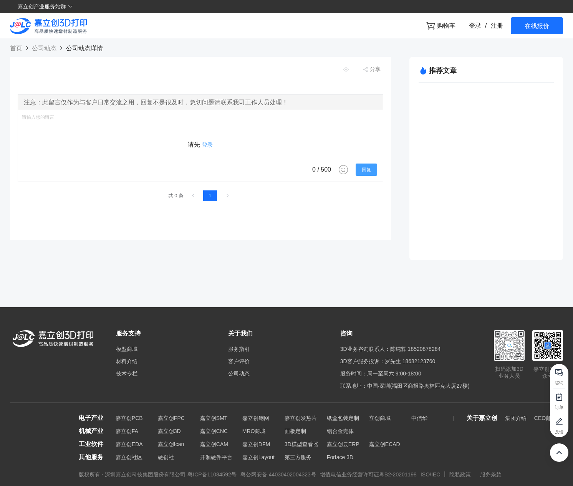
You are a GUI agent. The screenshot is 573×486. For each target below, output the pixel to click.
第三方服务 (298, 457)
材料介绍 (126, 361)
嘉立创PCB (129, 418)
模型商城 (126, 349)
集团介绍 (516, 418)
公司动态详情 (83, 48)
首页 (17, 48)
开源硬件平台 (216, 457)
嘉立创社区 (129, 457)
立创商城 (380, 418)
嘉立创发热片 (301, 418)
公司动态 (44, 48)
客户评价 (239, 361)
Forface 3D (340, 457)
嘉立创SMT (214, 418)
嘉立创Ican (171, 444)
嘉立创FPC (171, 418)
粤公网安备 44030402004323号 (278, 474)
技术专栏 (126, 373)
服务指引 (239, 349)
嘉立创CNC (214, 431)
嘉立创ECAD (384, 444)
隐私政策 (460, 474)
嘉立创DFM (256, 444)
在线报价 (537, 26)
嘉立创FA (127, 431)
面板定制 (295, 431)
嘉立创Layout (258, 457)
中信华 (419, 418)
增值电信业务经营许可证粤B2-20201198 (368, 474)
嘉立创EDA (129, 444)
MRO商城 (254, 431)
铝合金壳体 (340, 431)
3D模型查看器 (301, 444)
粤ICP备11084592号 (212, 474)
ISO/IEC (430, 474)
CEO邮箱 (545, 418)
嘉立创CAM (214, 444)
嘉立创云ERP (343, 444)
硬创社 (166, 457)
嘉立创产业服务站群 (45, 6)
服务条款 (491, 474)
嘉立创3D (169, 431)
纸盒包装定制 (343, 418)
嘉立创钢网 (255, 418)
